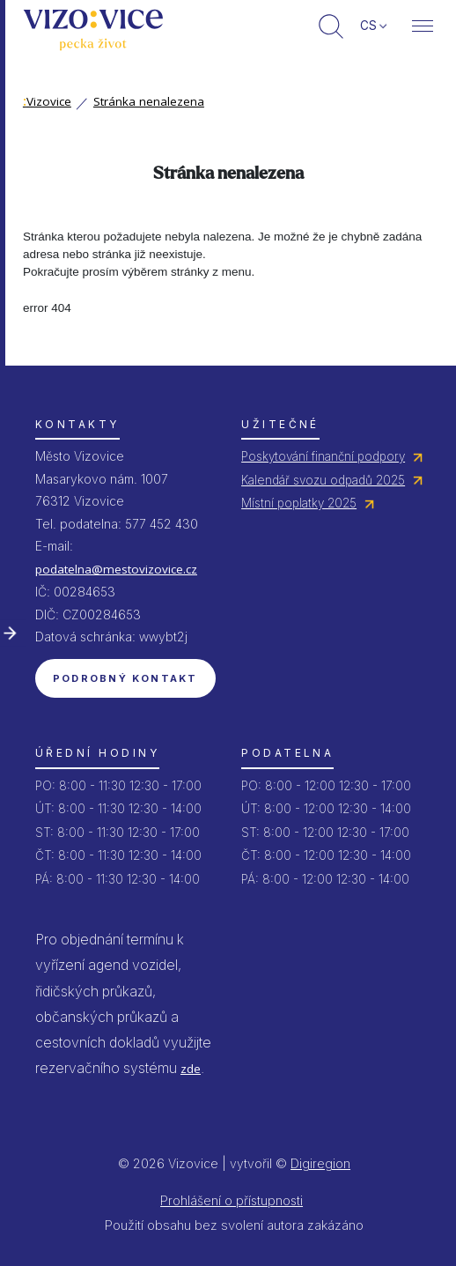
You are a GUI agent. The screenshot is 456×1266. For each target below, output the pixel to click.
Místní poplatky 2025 (299, 503)
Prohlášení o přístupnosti (231, 1200)
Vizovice (47, 101)
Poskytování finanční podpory (323, 456)
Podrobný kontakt (125, 678)
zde (190, 1069)
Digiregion (320, 1163)
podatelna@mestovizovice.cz (116, 569)
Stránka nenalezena (148, 101)
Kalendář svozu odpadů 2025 (323, 480)
